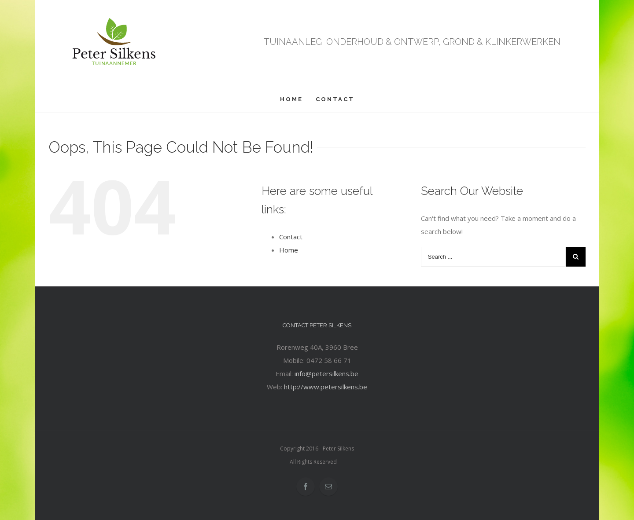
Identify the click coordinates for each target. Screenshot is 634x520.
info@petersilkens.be (326, 373)
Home (288, 249)
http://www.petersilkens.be (325, 386)
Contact (290, 236)
